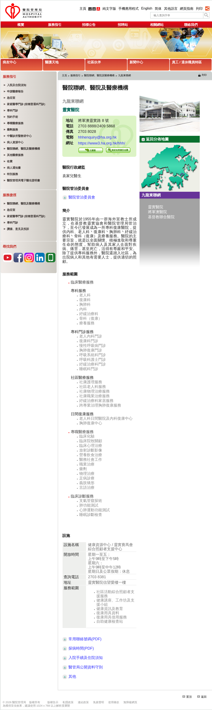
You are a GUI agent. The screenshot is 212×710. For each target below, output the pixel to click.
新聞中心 (136, 62)
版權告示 (52, 702)
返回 (202, 696)
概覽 (20, 24)
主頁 (82, 8)
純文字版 (109, 8)
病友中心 (9, 62)
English (146, 8)
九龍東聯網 (124, 75)
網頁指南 (186, 8)
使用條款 (113, 702)
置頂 (187, 696)
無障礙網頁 (130, 702)
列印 (199, 8)
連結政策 (83, 702)
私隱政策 (68, 702)
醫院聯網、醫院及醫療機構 (99, 75)
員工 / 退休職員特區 (187, 62)
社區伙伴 (94, 62)
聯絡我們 (191, 24)
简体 (158, 8)
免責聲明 (98, 702)
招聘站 (123, 24)
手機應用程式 (128, 8)
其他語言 (171, 8)
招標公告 (89, 24)
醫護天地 (52, 62)
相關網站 (157, 24)
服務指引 (55, 24)
